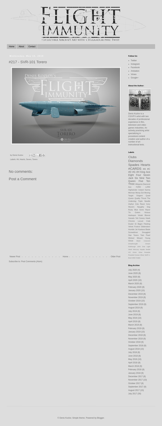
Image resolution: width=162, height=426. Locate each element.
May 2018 (132, 359)
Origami (139, 196)
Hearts (22, 159)
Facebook (135, 67)
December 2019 (135, 294)
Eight (131, 175)
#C (148, 169)
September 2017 (135, 387)
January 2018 (134, 373)
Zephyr (131, 204)
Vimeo (134, 74)
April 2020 (132, 280)
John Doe (141, 246)
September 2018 (135, 345)
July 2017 (132, 393)
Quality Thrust (140, 198)
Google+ (135, 78)
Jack (130, 178)
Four (138, 175)
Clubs (132, 157)
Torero (34, 159)
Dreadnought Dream (139, 244)
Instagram (135, 64)
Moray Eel (140, 193)
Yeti (136, 218)
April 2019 (132, 321)
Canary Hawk (144, 218)
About (21, 46)
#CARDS (134, 168)
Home (11, 46)
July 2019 (132, 311)
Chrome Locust (135, 221)
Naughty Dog (143, 207)
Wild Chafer (136, 258)
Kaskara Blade (144, 229)
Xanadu (131, 218)
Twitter (134, 60)
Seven (28, 159)
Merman (131, 193)
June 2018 (133, 356)
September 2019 (135, 304)
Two (148, 178)
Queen (132, 181)
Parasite (147, 252)
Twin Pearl (145, 235)
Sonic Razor (144, 210)
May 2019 (132, 318)
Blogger (100, 418)
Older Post (115, 256)
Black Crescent (143, 241)
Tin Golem (134, 212)
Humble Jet (133, 229)
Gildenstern (145, 227)
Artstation (135, 71)
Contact (31, 46)
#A (18, 159)
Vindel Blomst (144, 215)
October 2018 (134, 342)
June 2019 (133, 314)
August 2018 (134, 349)
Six (136, 178)
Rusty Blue (133, 210)
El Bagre (139, 224)
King (142, 172)
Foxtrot (137, 227)
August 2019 (134, 307)
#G (134, 172)
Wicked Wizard (135, 238)
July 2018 (132, 352)
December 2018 (135, 335)
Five (141, 181)
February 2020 (134, 287)
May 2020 (132, 277)
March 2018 (133, 366)
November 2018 (135, 338)
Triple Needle (144, 201)
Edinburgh (132, 246)
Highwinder (132, 190)
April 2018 (132, 362)
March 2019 (133, 325)
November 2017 (135, 380)
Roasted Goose (134, 255)
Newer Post (15, 256)
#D (129, 172)
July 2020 (132, 270)
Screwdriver (133, 232)
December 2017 (135, 376)
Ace (148, 172)
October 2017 (134, 383)
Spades (133, 165)
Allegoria (138, 184)
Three (131, 184)
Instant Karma (144, 190)
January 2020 (134, 290)
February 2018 (134, 369)
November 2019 (135, 297)
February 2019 (134, 328)
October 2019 (134, 301)
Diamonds (135, 161)
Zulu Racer (140, 204)
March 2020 (133, 283)
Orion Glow (137, 252)
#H (137, 172)
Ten (148, 181)
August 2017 (134, 390)
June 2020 (133, 273)
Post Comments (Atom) (31, 261)
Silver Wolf (144, 255)
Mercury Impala (139, 249)
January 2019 (134, 332)
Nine (141, 178)
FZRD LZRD (143, 187)
